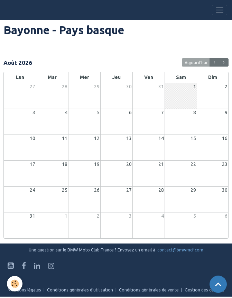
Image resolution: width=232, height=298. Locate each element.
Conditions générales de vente (149, 290)
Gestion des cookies (204, 290)
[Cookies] (14, 283)
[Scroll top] (218, 284)
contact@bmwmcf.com (180, 250)
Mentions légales (24, 290)
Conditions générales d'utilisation (80, 290)
